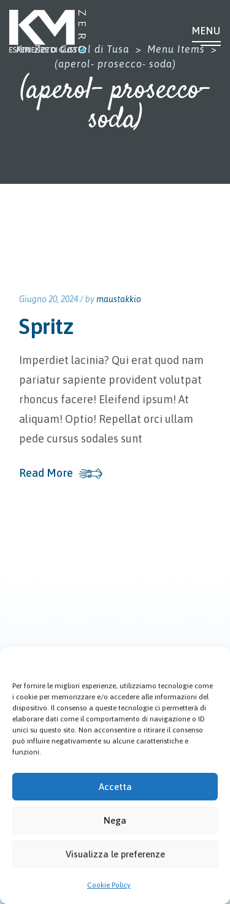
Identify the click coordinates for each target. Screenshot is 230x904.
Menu (206, 30)
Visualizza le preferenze (115, 854)
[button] (211, 662)
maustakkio (118, 299)
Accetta (115, 786)
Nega (115, 820)
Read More (46, 473)
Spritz (46, 326)
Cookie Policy (109, 885)
